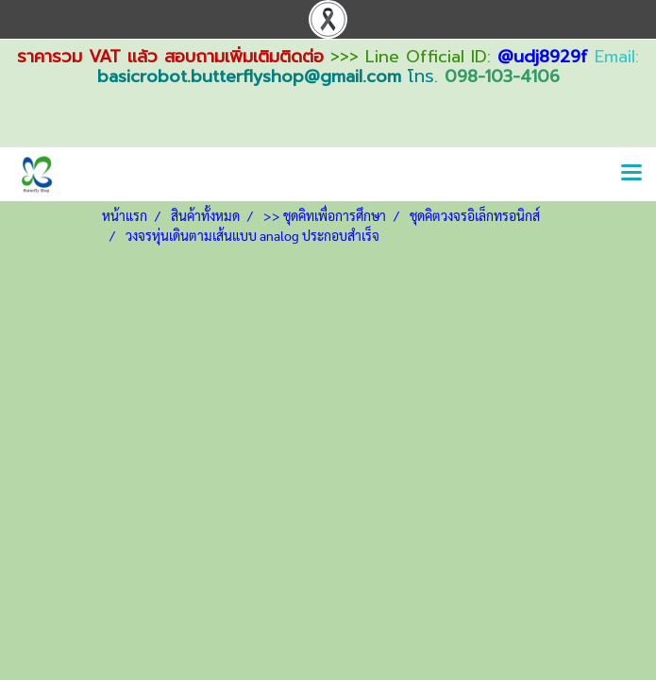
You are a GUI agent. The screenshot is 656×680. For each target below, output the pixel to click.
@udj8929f (542, 56)
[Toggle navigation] (631, 174)
